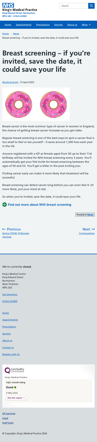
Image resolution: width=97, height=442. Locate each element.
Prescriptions (43, 24)
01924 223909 (9, 301)
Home (8, 24)
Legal (5, 418)
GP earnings (8, 413)
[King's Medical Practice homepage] (20, 10)
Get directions (9, 294)
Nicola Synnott (10, 82)
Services (58, 24)
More (86, 24)
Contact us (8, 347)
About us (72, 24)
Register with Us (11, 354)
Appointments (23, 24)
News (16, 33)
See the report (14, 398)
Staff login (8, 422)
